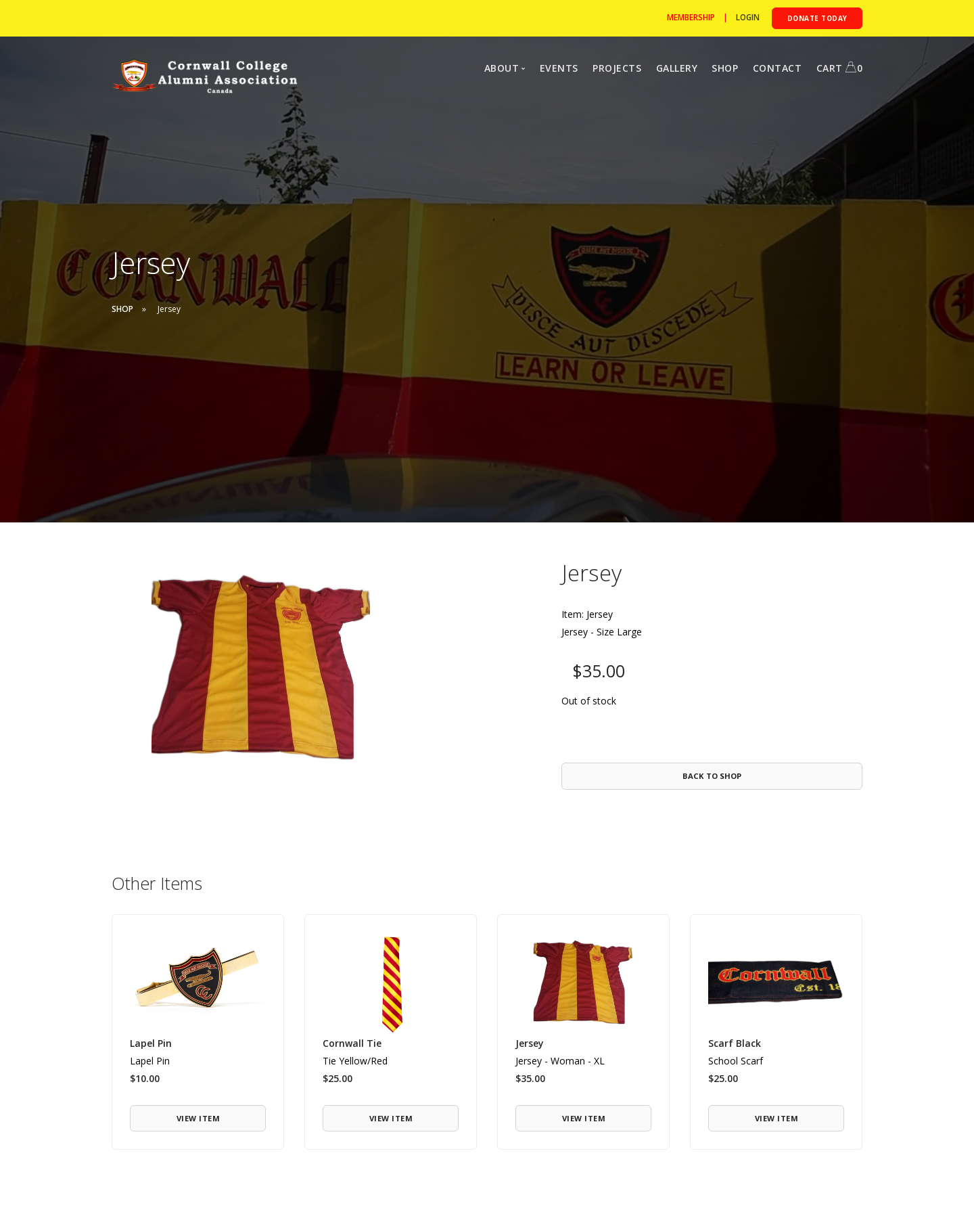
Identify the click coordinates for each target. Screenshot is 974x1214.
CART (839, 68)
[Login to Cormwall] (743, 17)
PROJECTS (617, 68)
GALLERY (677, 68)
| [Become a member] (696, 17)
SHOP (725, 68)
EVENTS (559, 68)
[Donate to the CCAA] (815, 18)
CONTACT (777, 68)
